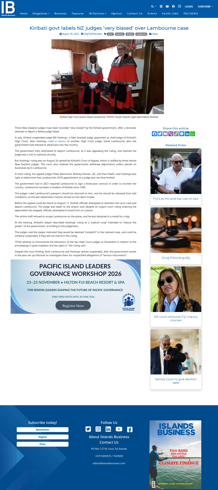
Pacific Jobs (170, 13)
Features (78, 13)
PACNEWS (191, 13)
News (24, 13)
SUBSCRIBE (204, 6)
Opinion (116, 13)
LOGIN (189, 6)
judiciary (119, 34)
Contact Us (135, 13)
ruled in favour (57, 141)
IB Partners (97, 13)
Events (152, 13)
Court (110, 34)
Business (60, 13)
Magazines (40, 13)
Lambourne (141, 34)
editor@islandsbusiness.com (109, 463)
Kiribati (130, 34)
